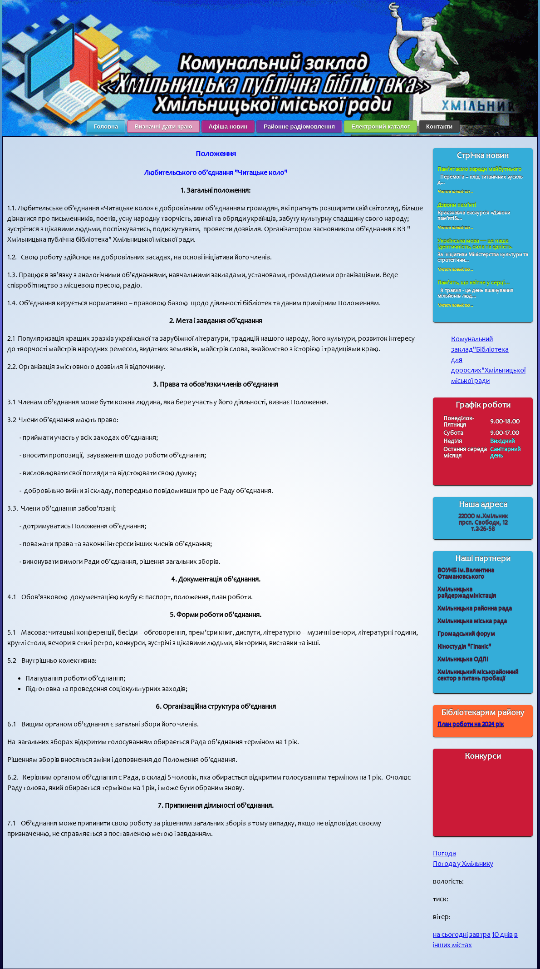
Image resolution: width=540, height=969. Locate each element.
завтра (480, 934)
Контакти (439, 126)
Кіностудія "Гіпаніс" (464, 647)
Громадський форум (466, 634)
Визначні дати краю (163, 126)
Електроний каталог (380, 126)
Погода (444, 853)
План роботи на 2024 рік (470, 724)
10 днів (502, 934)
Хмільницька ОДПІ (462, 659)
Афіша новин (228, 126)
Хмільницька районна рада (474, 608)
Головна (106, 126)
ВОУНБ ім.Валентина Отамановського (465, 573)
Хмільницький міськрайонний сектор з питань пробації (477, 675)
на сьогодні (450, 934)
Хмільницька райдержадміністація (466, 593)
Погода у (463, 864)
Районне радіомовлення (299, 126)
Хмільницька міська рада (472, 621)
